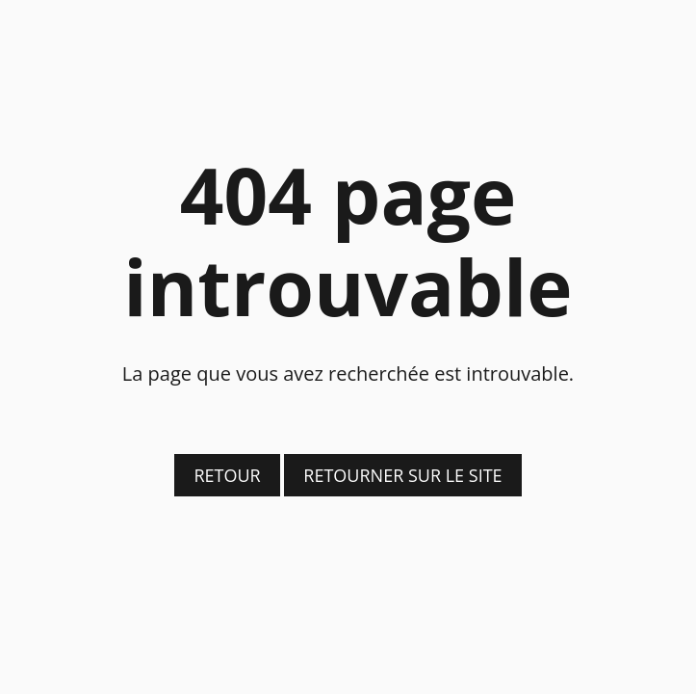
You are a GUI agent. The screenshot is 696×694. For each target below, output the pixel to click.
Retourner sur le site (402, 475)
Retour (226, 475)
